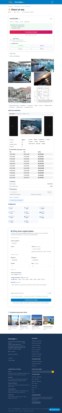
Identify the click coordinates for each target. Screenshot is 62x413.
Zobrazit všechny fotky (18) (45, 100)
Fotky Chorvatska (35, 351)
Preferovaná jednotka (16, 272)
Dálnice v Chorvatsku (36, 347)
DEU (20, 279)
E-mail (12, 246)
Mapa (20, 48)
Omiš (27, 390)
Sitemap (20, 410)
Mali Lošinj (19, 379)
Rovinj (15, 374)
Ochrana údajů (11, 410)
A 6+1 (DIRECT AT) (16, 274)
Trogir (18, 392)
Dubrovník (11, 394)
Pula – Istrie (34, 387)
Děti (35, 263)
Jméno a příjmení (15, 240)
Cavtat (9, 396)
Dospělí (13, 263)
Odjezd (34, 257)
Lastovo (21, 396)
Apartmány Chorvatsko (36, 343)
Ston (16, 398)
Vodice (9, 386)
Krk (16, 379)
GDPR (16, 410)
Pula (9, 374)
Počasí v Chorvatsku (36, 349)
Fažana (14, 373)
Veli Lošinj (24, 380)
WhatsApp (20, 45)
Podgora (10, 392)
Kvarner (10, 377)
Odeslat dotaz (54, 409)
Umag (22, 374)
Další (49, 192)
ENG (16, 279)
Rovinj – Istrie (34, 385)
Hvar (20, 390)
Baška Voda (10, 390)
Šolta (16, 392)
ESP (27, 279)
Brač (23, 6)
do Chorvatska (11, 351)
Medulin (20, 373)
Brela (17, 390)
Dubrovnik (13, 396)
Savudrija (18, 374)
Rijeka (20, 380)
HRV (39, 279)
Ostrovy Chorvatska (36, 345)
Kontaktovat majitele (31, 32)
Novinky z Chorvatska (36, 356)
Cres (9, 379)
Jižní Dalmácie (17, 6)
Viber (42, 45)
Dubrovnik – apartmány (36, 376)
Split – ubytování (35, 379)
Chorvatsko (10, 6)
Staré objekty (11, 360)
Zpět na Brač (12, 53)
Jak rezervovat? (36, 402)
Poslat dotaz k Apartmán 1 (16, 200)
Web (42, 48)
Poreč (28, 373)
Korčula (17, 396)
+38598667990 (14, 43)
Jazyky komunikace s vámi (19, 277)
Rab (17, 380)
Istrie (9, 371)
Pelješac (10, 398)
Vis (24, 392)
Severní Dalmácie (12, 383)
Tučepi (21, 392)
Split (13, 392)
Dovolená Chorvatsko (36, 363)
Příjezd (13, 257)
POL (43, 279)
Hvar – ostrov (34, 383)
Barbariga (10, 373)
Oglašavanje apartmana (28, 410)
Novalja (23, 379)
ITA (24, 279)
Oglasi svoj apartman (13, 354)
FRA (31, 279)
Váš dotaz (16, 282)
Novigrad (25, 373)
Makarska (23, 390)
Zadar (13, 386)
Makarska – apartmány (36, 381)
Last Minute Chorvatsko (37, 353)
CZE (12, 279)
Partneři (10, 358)
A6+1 (17, 21)
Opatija (14, 380)
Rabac (11, 374)
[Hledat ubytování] (42, 372)
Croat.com (34, 365)
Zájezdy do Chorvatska (36, 340)
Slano (13, 398)
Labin (17, 373)
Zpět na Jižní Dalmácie (14, 56)
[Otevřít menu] (52, 2)
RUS (35, 279)
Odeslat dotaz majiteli (31, 300)
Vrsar (25, 374)
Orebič (24, 396)
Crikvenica (13, 379)
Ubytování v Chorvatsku (17, 343)
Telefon (36, 246)
